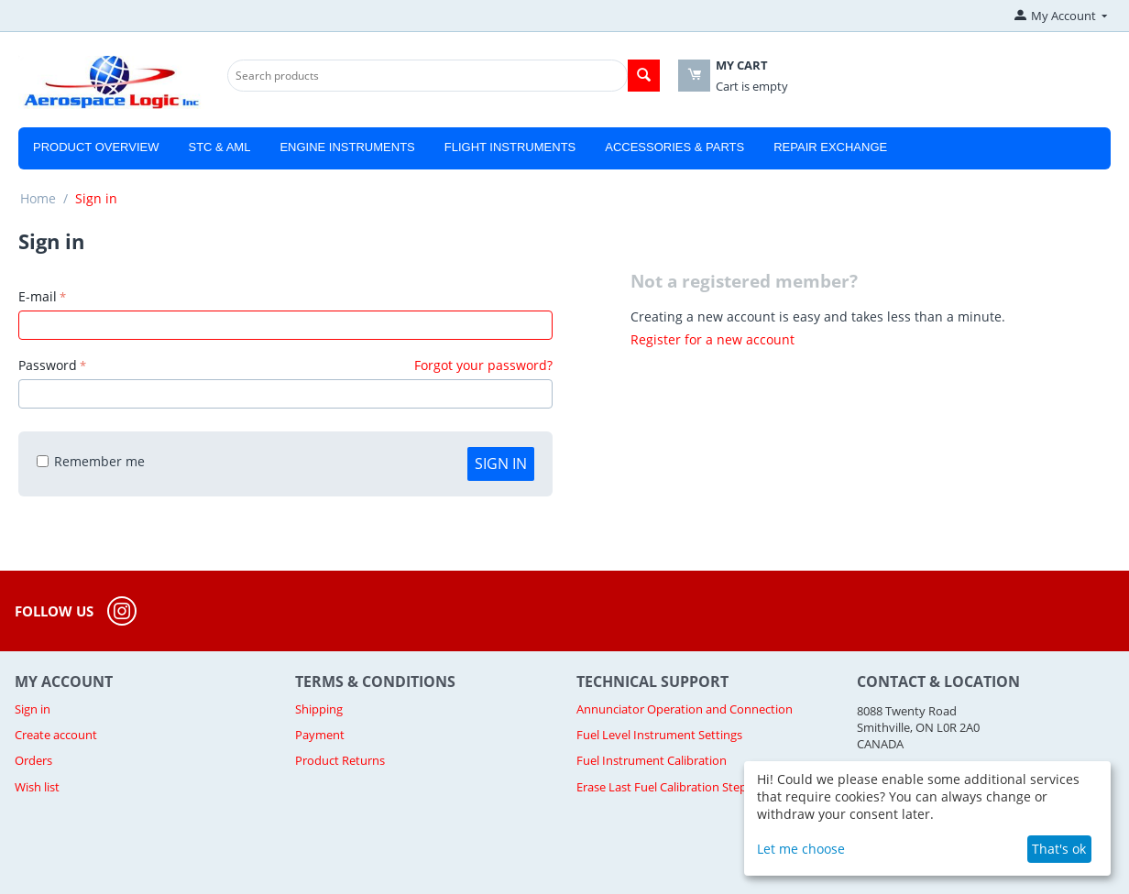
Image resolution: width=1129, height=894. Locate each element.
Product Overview (96, 147)
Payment (320, 734)
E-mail (37, 296)
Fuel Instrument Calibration (651, 760)
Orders (33, 760)
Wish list (37, 787)
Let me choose (801, 848)
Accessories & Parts (674, 147)
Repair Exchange (830, 147)
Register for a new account (712, 339)
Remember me (91, 461)
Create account (56, 734)
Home (38, 198)
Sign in (501, 463)
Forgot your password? (483, 365)
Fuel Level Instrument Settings (659, 734)
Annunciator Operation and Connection (684, 709)
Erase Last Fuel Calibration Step (661, 787)
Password (47, 365)
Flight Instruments (510, 147)
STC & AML (219, 147)
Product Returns (340, 760)
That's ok (1059, 848)
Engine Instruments (347, 147)
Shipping (319, 709)
